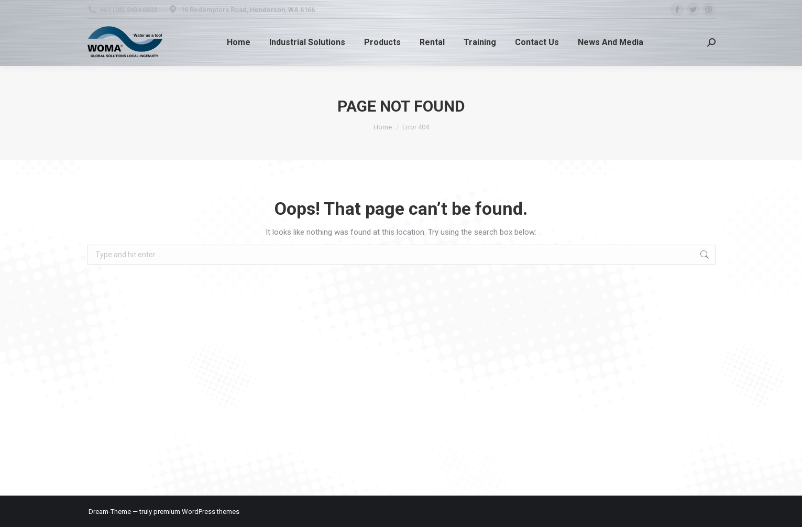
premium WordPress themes (196, 511)
